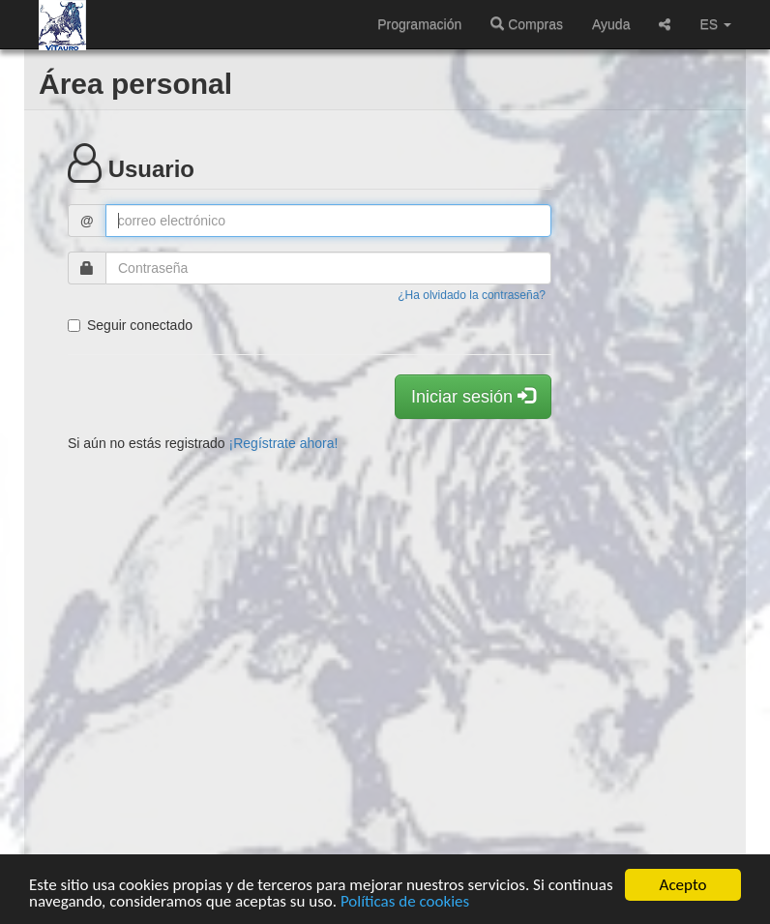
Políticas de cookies (405, 901)
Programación (419, 24)
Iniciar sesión (473, 396)
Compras (526, 24)
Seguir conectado (130, 325)
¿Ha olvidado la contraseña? (472, 295)
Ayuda (611, 24)
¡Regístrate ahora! (284, 443)
